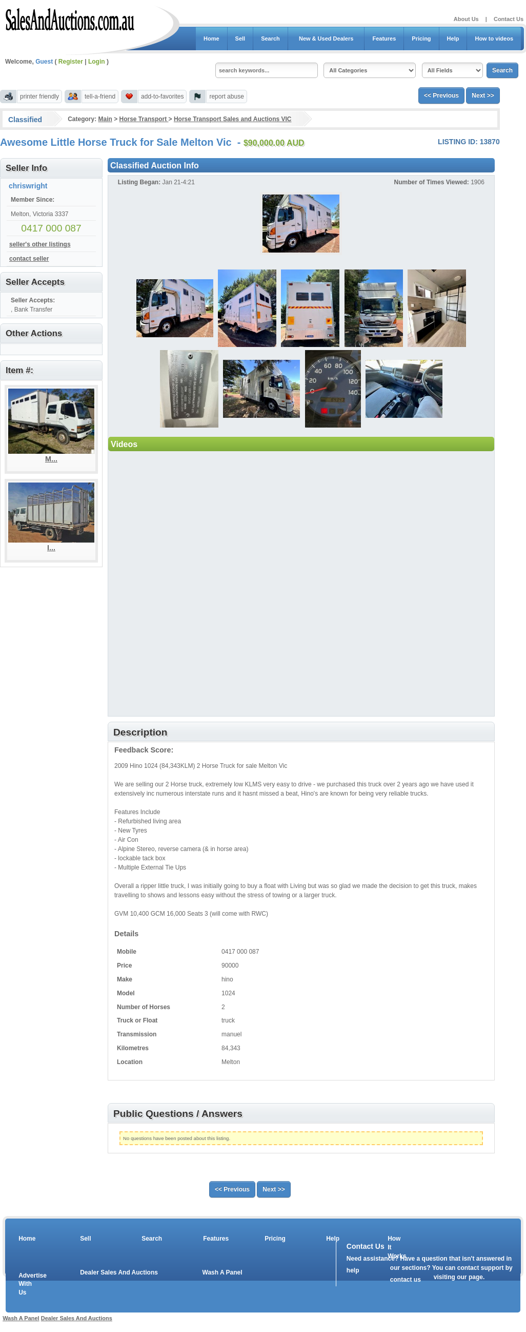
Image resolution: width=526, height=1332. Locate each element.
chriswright (28, 186)
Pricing (421, 38)
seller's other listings (40, 244)
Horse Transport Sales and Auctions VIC (233, 119)
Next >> (483, 95)
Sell (240, 38)
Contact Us (508, 19)
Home (211, 38)
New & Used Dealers (326, 38)
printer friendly (39, 96)
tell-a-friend (100, 96)
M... (51, 459)
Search (270, 38)
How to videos (494, 38)
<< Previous (441, 95)
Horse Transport (144, 119)
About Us (466, 19)
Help (453, 38)
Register (70, 61)
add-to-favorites (162, 96)
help (353, 1270)
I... (51, 548)
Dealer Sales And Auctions (119, 1272)
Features (384, 38)
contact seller (29, 258)
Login (96, 61)
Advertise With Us (26, 1284)
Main (105, 119)
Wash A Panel (222, 1272)
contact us (405, 1279)
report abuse (226, 96)
